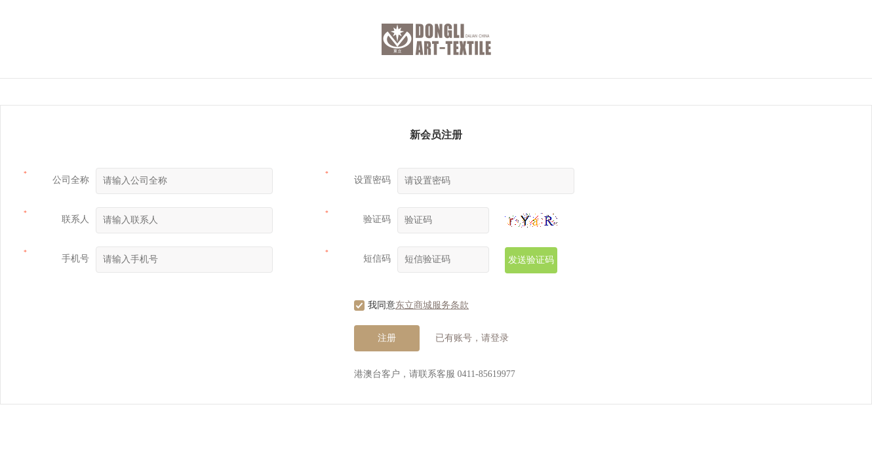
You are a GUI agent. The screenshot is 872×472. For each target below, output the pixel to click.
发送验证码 (531, 260)
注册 (387, 338)
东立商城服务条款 (432, 305)
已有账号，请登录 (472, 338)
